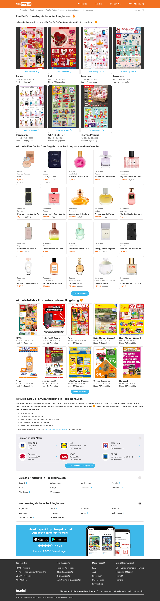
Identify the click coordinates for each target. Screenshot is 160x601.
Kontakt (119, 576)
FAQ (94, 568)
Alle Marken (21, 580)
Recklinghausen (36, 10)
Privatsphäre (97, 584)
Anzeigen (139, 10)
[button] (31, 55)
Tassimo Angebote (65, 568)
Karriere (119, 580)
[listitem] (28, 167)
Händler (98, 4)
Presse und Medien (124, 572)
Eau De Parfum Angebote (56, 429)
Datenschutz (98, 580)
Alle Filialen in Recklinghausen (80, 466)
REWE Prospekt (23, 568)
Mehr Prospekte (80, 392)
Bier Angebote (63, 576)
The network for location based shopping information (120, 591)
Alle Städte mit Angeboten (69, 580)
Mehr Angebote (80, 293)
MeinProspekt (21, 10)
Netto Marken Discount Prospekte (31, 572)
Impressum (97, 576)
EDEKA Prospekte (24, 576)
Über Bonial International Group (130, 568)
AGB (94, 572)
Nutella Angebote (65, 572)
